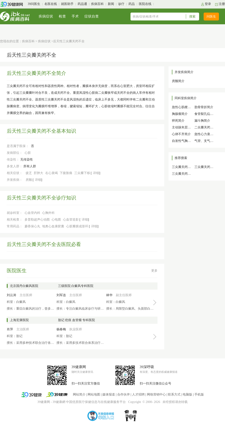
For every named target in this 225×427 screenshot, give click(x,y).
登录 (208, 4)
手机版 (199, 394)
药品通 (82, 4)
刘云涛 (11, 295)
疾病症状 (46, 16)
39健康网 (43, 402)
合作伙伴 (123, 394)
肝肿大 (38, 173)
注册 (222, 4)
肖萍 (10, 329)
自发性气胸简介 (183, 141)
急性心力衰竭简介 (207, 134)
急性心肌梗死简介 (184, 107)
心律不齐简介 (181, 134)
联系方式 (174, 394)
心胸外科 (48, 213)
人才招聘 (138, 394)
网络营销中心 (156, 394)
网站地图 (94, 394)
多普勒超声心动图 (37, 219)
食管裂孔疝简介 (205, 114)
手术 (75, 16)
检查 (62, 16)
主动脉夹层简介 (183, 127)
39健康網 (59, 402)
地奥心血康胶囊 (53, 226)
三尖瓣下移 (82, 173)
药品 (131, 4)
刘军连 (61, 295)
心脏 (28, 152)
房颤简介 (178, 81)
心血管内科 (32, 213)
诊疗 (121, 4)
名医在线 (50, 4)
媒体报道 (108, 394)
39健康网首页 (13, 4)
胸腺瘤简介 (180, 114)
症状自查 (91, 16)
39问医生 (34, 4)
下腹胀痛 (66, 173)
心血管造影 (71, 219)
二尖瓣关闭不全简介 (208, 127)
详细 (96, 173)
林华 (109, 295)
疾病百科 (97, 4)
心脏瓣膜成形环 (77, 226)
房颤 (29, 179)
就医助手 (67, 4)
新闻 (111, 4)
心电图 (56, 219)
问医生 (211, 16)
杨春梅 (61, 329)
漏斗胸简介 (202, 120)
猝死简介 (178, 120)
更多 (154, 270)
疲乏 (29, 173)
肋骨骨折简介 (203, 107)
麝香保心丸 (32, 226)
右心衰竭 (51, 173)
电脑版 (187, 394)
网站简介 (79, 394)
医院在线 (145, 4)
